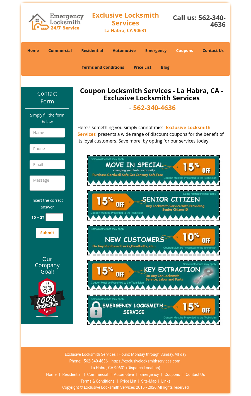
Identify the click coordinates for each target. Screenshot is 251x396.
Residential (92, 50)
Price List (142, 67)
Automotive (124, 50)
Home (33, 50)
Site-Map (148, 381)
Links (165, 381)
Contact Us (213, 50)
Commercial (60, 50)
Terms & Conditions (98, 381)
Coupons (184, 50)
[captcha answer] (54, 217)
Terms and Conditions (103, 67)
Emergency (156, 50)
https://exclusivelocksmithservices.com (146, 361)
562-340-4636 (212, 21)
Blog (165, 67)
